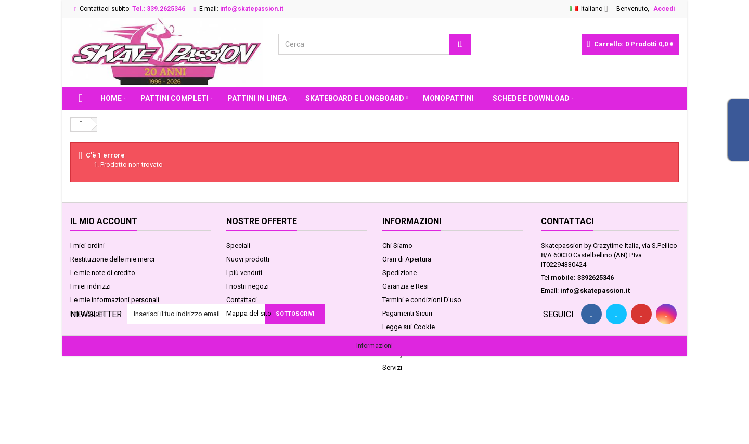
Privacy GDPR (402, 354)
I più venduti (244, 273)
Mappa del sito (249, 313)
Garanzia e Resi (405, 286)
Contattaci (241, 300)
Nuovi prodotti (247, 259)
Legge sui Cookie (408, 327)
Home (111, 98)
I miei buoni (87, 313)
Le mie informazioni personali (114, 300)
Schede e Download (531, 98)
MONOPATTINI (448, 98)
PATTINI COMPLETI (174, 98)
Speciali (238, 246)
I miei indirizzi (90, 286)
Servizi (392, 367)
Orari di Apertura (406, 259)
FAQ (388, 340)
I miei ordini (87, 246)
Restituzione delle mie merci (112, 259)
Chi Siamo (397, 246)
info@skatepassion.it (595, 290)
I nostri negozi (247, 286)
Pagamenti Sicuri (407, 313)
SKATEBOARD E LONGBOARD (354, 98)
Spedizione (399, 273)
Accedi (664, 8)
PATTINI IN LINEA (257, 98)
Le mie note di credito (102, 273)
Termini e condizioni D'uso (421, 300)
